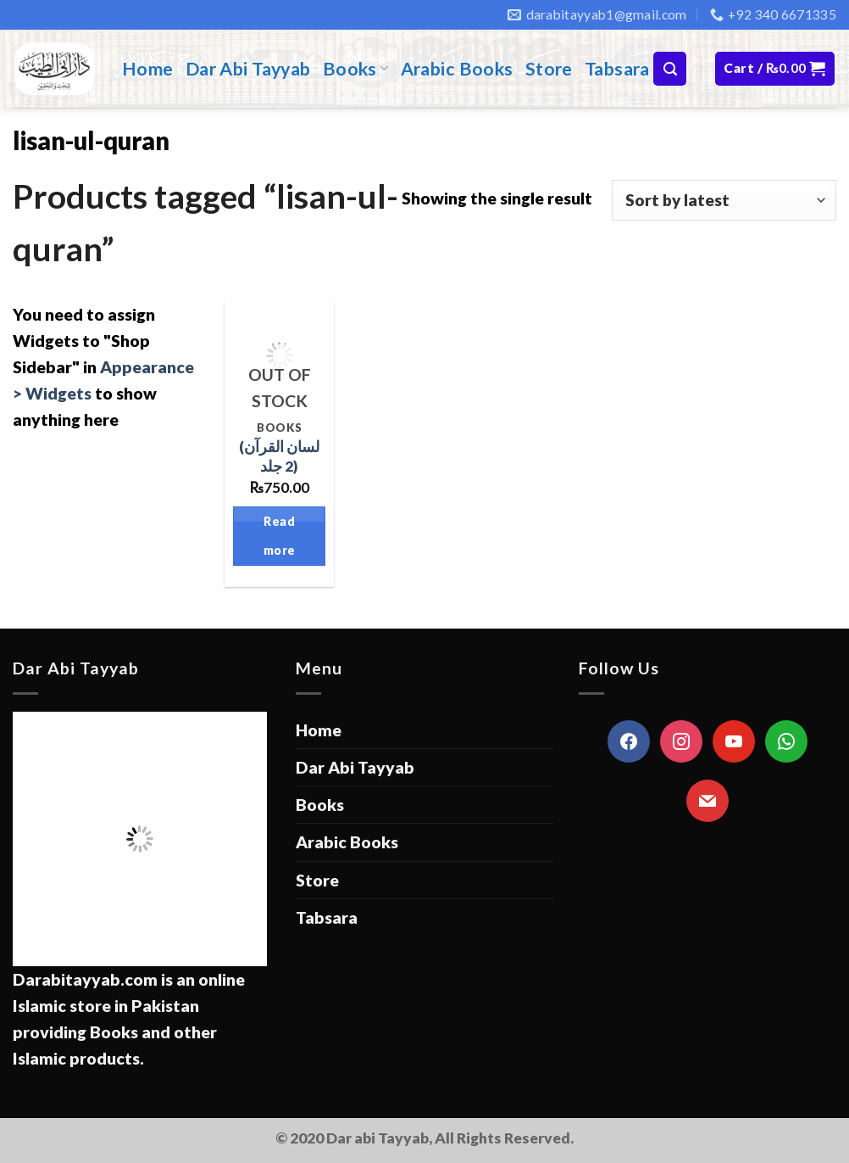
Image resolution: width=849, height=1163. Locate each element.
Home (148, 69)
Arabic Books (457, 69)
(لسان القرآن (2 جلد (279, 456)
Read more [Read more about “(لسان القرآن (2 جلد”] (280, 535)
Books (356, 69)
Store (549, 69)
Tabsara (617, 69)
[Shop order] (724, 200)
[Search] (669, 68)
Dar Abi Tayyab (248, 69)
